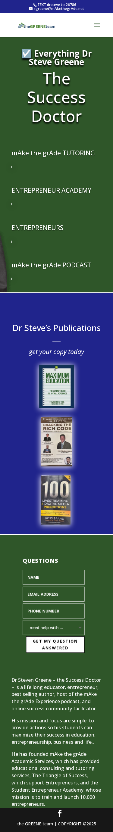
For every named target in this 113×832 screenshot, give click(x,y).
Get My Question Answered (54, 644)
